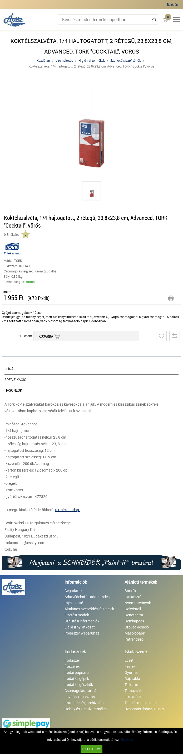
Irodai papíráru (77, 672)
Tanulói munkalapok (141, 702)
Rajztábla (132, 678)
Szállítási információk (82, 620)
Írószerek (72, 666)
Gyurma (131, 672)
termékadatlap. (67, 509)
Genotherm (134, 614)
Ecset (129, 660)
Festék (130, 666)
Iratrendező (134, 639)
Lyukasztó (133, 596)
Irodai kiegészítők (79, 684)
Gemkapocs (134, 620)
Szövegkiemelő (137, 627)
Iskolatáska (134, 696)
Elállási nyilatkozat (80, 627)
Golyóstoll (133, 608)
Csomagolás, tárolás (81, 690)
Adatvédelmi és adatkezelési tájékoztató (87, 599)
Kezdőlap (43, 60)
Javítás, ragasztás (80, 696)
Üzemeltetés (64, 60)
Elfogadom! (91, 749)
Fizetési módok (77, 614)
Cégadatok (73, 590)
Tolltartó (131, 684)
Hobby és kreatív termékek (86, 708)
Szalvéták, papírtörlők (125, 60)
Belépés (172, 4)
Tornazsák (133, 690)
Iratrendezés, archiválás (84, 702)
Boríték (130, 590)
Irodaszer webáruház (82, 633)
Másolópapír (135, 633)
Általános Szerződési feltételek (89, 608)
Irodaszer (72, 660)
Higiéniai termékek (91, 60)
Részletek (126, 739)
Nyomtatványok (138, 602)
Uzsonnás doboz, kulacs (144, 708)
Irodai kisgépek (77, 678)
